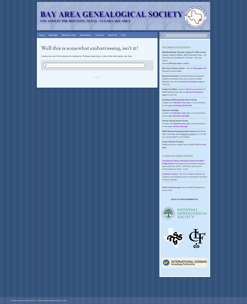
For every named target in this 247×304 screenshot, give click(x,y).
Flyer (175, 137)
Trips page (197, 68)
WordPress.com (60, 300)
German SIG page (180, 126)
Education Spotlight (181, 116)
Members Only (69, 35)
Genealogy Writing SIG (182, 105)
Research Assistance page (191, 82)
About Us (112, 35)
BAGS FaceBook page (171, 187)
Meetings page (175, 63)
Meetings (53, 35)
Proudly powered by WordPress (23, 300)
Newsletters (85, 35)
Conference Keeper (170, 174)
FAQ (123, 35)
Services (99, 35)
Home (42, 35)
